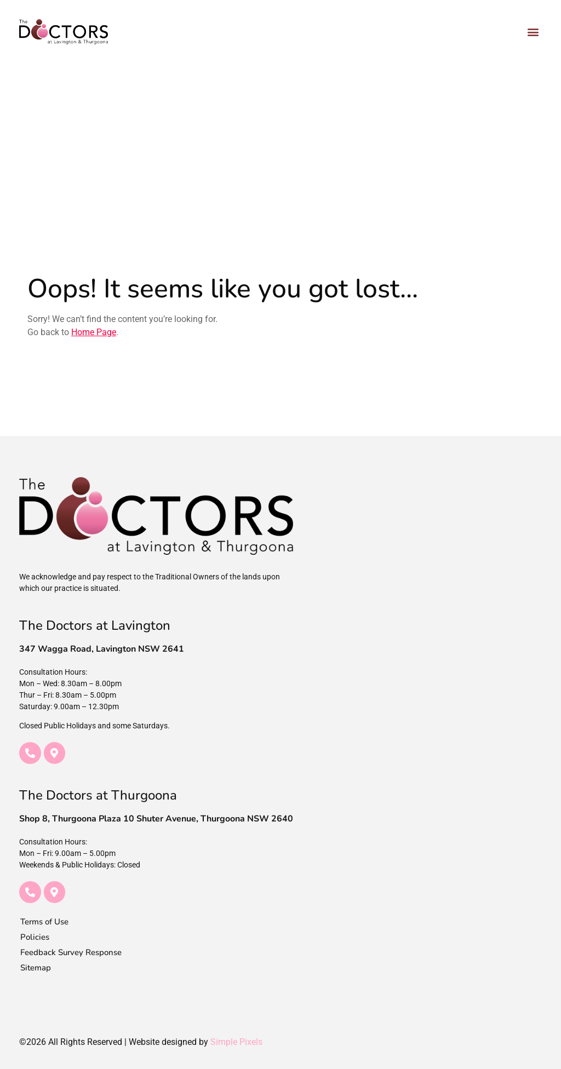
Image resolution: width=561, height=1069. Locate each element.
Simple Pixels (236, 1042)
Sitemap (35, 967)
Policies (34, 937)
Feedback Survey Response (71, 952)
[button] (533, 31)
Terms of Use (44, 921)
